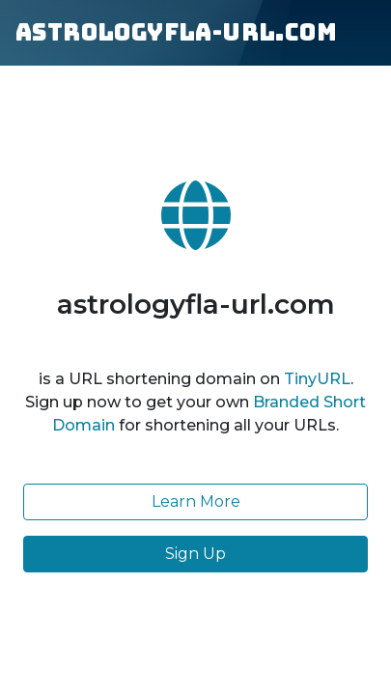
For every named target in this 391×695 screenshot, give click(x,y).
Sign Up (195, 553)
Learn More (196, 501)
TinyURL (317, 379)
